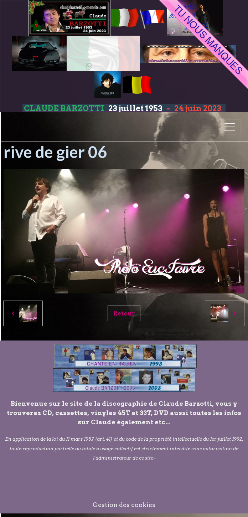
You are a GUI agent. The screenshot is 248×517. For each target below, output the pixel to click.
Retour (124, 313)
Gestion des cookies (124, 504)
